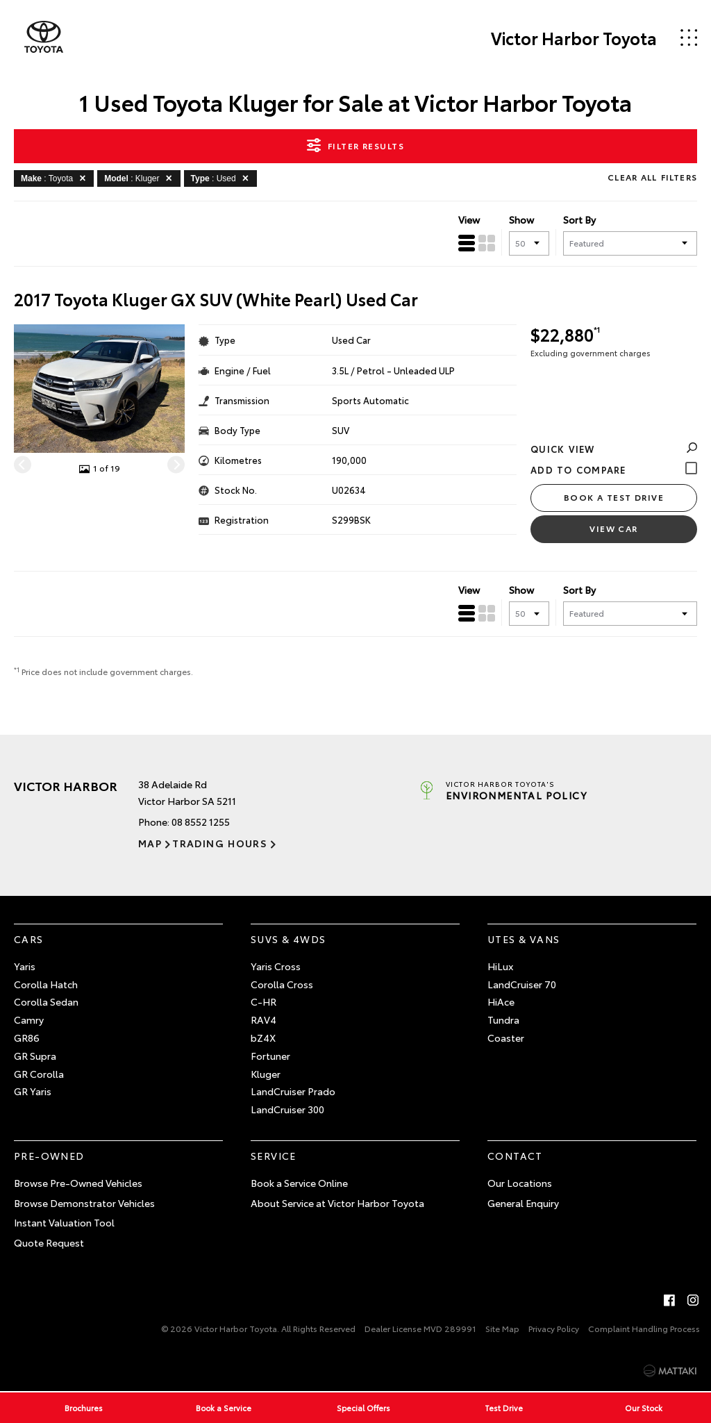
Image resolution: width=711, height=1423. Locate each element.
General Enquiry (523, 1203)
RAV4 (263, 1019)
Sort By (579, 219)
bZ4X (263, 1038)
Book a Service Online (299, 1183)
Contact (515, 1156)
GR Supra (35, 1056)
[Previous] (22, 464)
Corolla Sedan (46, 1001)
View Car (613, 528)
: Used (222, 177)
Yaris (24, 966)
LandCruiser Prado (293, 1091)
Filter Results (355, 145)
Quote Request (49, 1242)
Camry (29, 1019)
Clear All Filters (652, 177)
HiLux (500, 966)
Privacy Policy (553, 1328)
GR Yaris (32, 1091)
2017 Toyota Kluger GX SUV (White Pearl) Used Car (216, 299)
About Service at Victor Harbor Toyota (337, 1203)
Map (150, 843)
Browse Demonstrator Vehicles (84, 1203)
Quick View (613, 448)
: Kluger (140, 177)
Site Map (502, 1328)
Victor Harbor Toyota (574, 37)
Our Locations (519, 1183)
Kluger (266, 1074)
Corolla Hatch (46, 984)
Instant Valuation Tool (64, 1222)
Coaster (505, 1038)
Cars (29, 939)
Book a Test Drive (614, 497)
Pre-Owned (49, 1156)
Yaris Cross (276, 966)
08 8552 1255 (201, 822)
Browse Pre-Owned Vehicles (78, 1183)
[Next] (176, 464)
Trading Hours (219, 843)
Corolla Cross (282, 984)
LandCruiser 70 (521, 984)
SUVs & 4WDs (288, 939)
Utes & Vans (523, 939)
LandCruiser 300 (287, 1109)
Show (521, 219)
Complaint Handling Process (644, 1328)
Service (273, 1156)
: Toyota (55, 177)
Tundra (503, 1019)
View (469, 219)
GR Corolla (39, 1074)
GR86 (27, 1038)
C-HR (263, 1001)
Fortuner (270, 1056)
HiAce (501, 1001)
